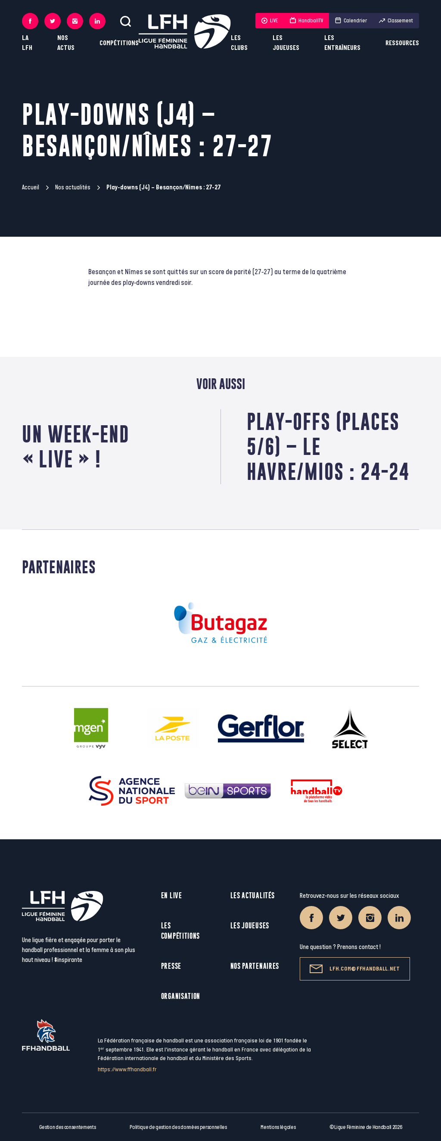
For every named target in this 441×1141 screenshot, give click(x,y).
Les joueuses (286, 43)
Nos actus (66, 43)
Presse (171, 966)
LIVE (269, 20)
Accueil (30, 187)
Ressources (402, 43)
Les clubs (239, 43)
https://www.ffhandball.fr (127, 1069)
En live (171, 895)
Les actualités (252, 895)
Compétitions (119, 43)
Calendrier (351, 20)
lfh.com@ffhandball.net (355, 968)
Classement (396, 20)
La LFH (27, 43)
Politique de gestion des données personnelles (178, 1127)
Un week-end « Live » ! (76, 446)
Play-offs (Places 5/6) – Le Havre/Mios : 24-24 (328, 446)
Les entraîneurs (342, 43)
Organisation (180, 996)
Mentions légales (278, 1127)
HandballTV (306, 20)
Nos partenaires (255, 966)
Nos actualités (72, 187)
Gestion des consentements (67, 1127)
